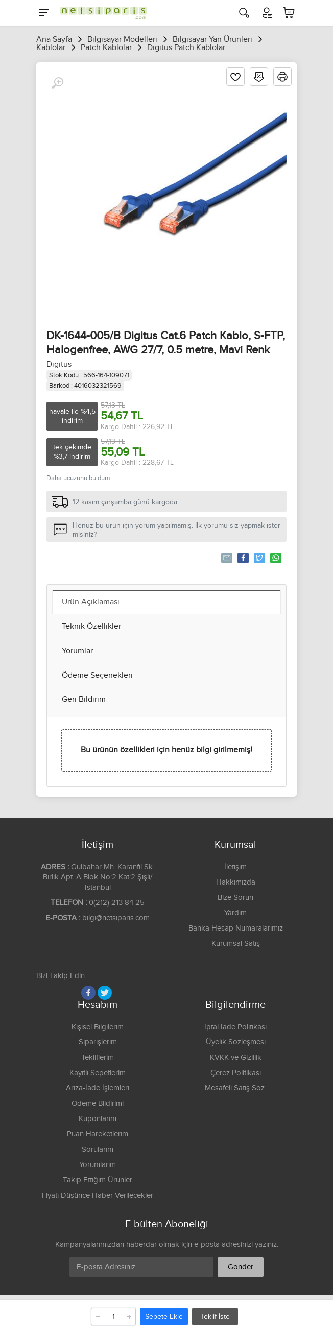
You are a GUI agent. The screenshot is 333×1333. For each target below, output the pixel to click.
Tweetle (259, 558)
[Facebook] (88, 993)
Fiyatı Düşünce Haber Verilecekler (97, 1195)
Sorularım (97, 1149)
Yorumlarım (97, 1164)
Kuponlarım (97, 1118)
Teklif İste (215, 1317)
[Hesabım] (266, 13)
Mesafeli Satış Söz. (235, 1088)
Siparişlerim (98, 1042)
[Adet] (113, 1316)
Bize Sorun (235, 897)
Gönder (240, 1267)
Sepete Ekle (164, 1317)
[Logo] (101, 13)
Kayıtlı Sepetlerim (97, 1072)
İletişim (235, 867)
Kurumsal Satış (235, 943)
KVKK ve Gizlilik (235, 1057)
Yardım (235, 913)
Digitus (59, 364)
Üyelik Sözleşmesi (236, 1042)
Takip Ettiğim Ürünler (97, 1180)
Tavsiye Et (226, 558)
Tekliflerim (97, 1057)
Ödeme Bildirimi (98, 1103)
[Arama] (244, 13)
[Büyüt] (57, 83)
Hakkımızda (235, 882)
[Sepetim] (289, 13)
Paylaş (242, 558)
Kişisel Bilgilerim (98, 1026)
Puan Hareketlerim (97, 1134)
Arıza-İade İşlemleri (97, 1088)
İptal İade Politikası (235, 1026)
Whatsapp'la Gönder (275, 558)
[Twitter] (105, 993)
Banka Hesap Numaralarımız (235, 928)
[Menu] (44, 13)
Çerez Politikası (235, 1072)
